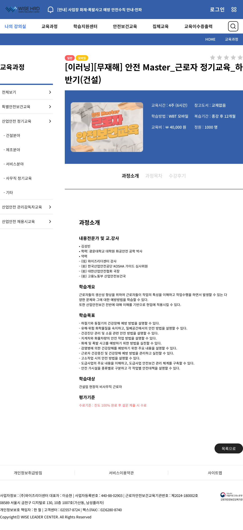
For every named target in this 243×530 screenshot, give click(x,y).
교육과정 (50, 26)
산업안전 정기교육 (16, 121)
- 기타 (8, 192)
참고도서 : (202, 105)
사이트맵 (215, 473)
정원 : (199, 127)
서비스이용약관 (121, 473)
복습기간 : (202, 116)
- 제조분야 (12, 149)
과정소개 (130, 175)
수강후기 (177, 175)
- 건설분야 (12, 135)
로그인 (217, 9)
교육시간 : (159, 105)
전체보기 (9, 92)
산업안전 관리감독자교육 (22, 207)
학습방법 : (159, 116)
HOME (210, 39)
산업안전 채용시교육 (18, 221)
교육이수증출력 (198, 26)
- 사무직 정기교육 (18, 178)
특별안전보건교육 (16, 106)
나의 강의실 (15, 26)
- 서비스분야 (14, 164)
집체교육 (161, 26)
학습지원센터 (85, 26)
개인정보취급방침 (28, 473)
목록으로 (229, 448)
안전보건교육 (125, 26)
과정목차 (153, 175)
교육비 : (157, 127)
